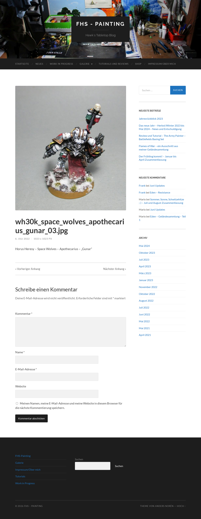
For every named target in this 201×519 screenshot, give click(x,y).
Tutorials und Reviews (114, 64)
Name (20, 352)
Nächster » (114, 269)
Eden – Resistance (160, 192)
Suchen (79, 459)
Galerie (85, 64)
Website (20, 386)
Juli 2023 (144, 259)
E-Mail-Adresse (26, 369)
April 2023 (145, 266)
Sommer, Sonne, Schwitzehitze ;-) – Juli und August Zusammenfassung (161, 201)
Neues (39, 64)
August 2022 (146, 300)
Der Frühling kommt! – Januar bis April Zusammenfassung (157, 158)
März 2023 (145, 273)
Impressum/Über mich (162, 64)
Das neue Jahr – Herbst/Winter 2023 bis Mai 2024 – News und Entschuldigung (161, 127)
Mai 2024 (144, 245)
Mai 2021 (144, 328)
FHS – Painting (33, 506)
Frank (142, 185)
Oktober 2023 (147, 252)
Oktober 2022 (147, 293)
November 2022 (148, 286)
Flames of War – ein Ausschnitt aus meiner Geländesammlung (158, 147)
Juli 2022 (144, 307)
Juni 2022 (144, 314)
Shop (138, 64)
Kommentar (23, 313)
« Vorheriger (27, 269)
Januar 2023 (146, 280)
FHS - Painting (100, 24)
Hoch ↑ (181, 506)
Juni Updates (157, 185)
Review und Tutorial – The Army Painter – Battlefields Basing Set (162, 137)
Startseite (22, 64)
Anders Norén (164, 506)
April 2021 (145, 334)
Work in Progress (61, 64)
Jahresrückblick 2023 (151, 118)
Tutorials (20, 476)
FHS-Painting (22, 455)
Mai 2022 (144, 321)
